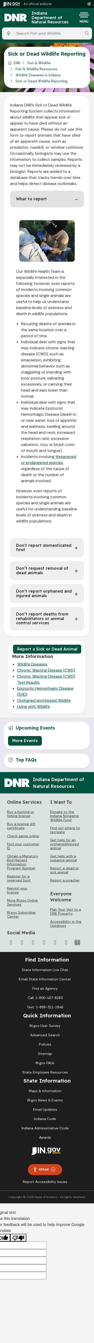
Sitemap (45, 1053)
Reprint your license (17, 890)
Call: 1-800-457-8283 (45, 997)
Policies (45, 1044)
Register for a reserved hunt (19, 878)
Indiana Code (45, 1119)
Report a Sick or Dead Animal (47, 648)
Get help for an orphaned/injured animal (64, 844)
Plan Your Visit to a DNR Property (65, 911)
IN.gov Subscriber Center (21, 914)
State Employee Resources (45, 1072)
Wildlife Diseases (32, 664)
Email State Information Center (45, 979)
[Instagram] (33, 942)
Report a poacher (65, 880)
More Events (25, 740)
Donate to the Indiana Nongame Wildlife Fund (64, 816)
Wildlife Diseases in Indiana (38, 75)
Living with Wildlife (33, 706)
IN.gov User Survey (45, 1025)
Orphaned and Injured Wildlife (44, 700)
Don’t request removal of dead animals (42, 570)
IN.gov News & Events (45, 1100)
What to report (31, 198)
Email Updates (45, 1109)
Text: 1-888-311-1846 (45, 1007)
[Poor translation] (18, 1238)
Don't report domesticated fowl (43, 547)
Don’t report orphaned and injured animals (44, 593)
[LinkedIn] (55, 942)
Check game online (23, 836)
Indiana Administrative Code (45, 1128)
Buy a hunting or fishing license (20, 814)
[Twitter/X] (22, 942)
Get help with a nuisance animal (63, 858)
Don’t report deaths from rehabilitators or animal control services (42, 618)
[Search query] (47, 33)
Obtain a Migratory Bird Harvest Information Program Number (22, 862)
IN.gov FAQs (45, 1063)
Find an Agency (45, 988)
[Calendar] (77, 942)
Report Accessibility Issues (45, 1181)
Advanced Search (45, 1035)
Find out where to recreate (65, 830)
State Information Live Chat (45, 970)
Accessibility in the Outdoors (65, 923)
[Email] (66, 942)
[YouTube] (44, 942)
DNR (17, 63)
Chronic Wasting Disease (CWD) (46, 670)
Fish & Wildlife (39, 63)
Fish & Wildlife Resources (36, 69)
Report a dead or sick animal (64, 870)
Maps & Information (45, 1091)
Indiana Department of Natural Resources (50, 17)
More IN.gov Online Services (22, 902)
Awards (45, 1137)
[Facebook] (11, 942)
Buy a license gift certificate (21, 826)
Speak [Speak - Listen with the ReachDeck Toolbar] (44, 1169)
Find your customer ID (23, 846)
